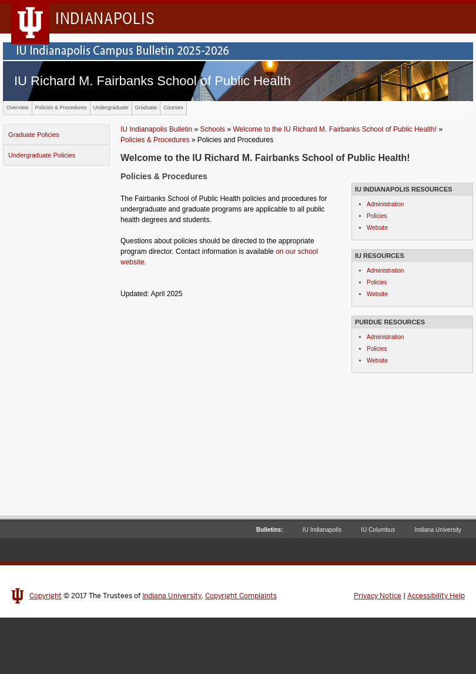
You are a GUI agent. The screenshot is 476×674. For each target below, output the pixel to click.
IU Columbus (378, 530)
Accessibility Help (436, 596)
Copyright (45, 596)
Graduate (146, 107)
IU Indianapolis (322, 530)
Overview (17, 107)
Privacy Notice (377, 596)
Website (377, 227)
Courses (173, 107)
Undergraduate (111, 107)
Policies (377, 216)
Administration (385, 204)
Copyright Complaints (241, 596)
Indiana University (438, 530)
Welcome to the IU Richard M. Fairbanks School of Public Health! (335, 129)
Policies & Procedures (61, 107)
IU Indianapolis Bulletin (156, 129)
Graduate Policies (33, 134)
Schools (212, 129)
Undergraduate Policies (41, 155)
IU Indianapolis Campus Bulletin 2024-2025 (238, 51)
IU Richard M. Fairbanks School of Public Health (152, 80)
